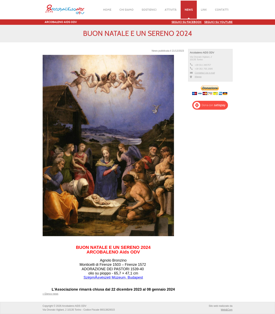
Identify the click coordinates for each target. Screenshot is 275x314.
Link (204, 9)
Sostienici (149, 9)
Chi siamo (126, 9)
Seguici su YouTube (218, 22)
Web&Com (227, 309)
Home (107, 9)
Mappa (198, 76)
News (189, 9)
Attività (171, 9)
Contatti (222, 9)
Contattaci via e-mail (205, 73)
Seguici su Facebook (187, 22)
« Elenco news (50, 293)
